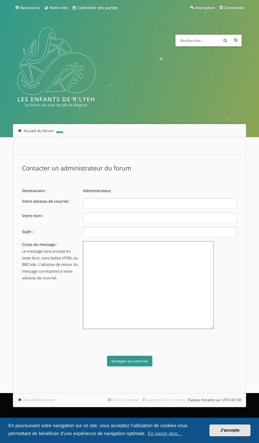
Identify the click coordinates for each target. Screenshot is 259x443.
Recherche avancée (236, 40)
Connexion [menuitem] (234, 7)
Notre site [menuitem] (56, 7)
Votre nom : (32, 215)
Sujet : (27, 231)
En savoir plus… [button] (165, 433)
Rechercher (225, 40)
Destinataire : (34, 190)
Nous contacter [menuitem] (125, 399)
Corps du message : (39, 244)
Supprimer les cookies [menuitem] (165, 399)
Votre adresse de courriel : (46, 201)
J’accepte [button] (230, 430)
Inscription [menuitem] (205, 7)
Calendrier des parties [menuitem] (95, 7)
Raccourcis (30, 7)
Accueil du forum (39, 399)
